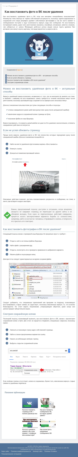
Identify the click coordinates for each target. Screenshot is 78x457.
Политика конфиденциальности (21, 451)
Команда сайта (37, 451)
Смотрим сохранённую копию (16, 82)
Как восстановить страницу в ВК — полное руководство (29, 412)
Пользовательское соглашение (11, 454)
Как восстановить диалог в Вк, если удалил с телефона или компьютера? (29, 432)
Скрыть (19, 70)
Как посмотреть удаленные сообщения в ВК (46, 431)
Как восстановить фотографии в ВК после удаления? (25, 80)
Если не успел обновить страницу (18, 78)
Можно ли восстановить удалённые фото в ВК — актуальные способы (31, 75)
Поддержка (27, 406)
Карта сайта (5, 451)
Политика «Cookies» (50, 451)
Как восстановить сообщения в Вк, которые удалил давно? (46, 412)
